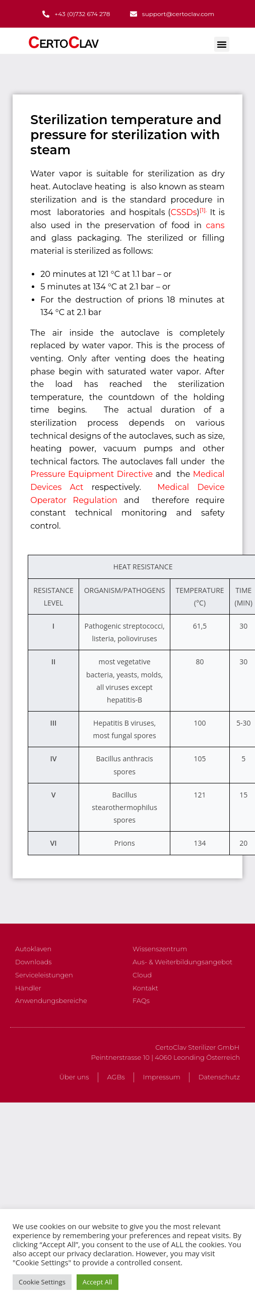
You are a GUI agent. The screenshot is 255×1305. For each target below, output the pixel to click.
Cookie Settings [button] (42, 1281)
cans (215, 225)
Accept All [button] (97, 1281)
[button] (221, 44)
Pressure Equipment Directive (91, 474)
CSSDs (184, 212)
